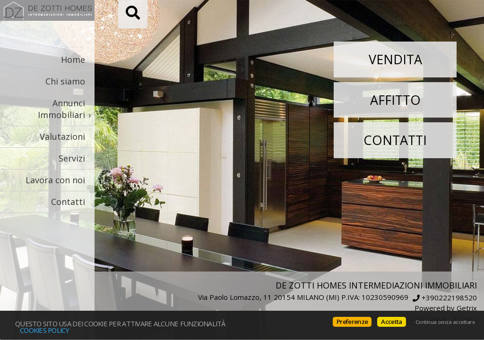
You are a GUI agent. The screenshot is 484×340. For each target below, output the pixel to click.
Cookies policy (44, 330)
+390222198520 (449, 298)
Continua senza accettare (445, 322)
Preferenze (352, 321)
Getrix (467, 308)
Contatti (68, 201)
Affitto (395, 100)
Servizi (72, 158)
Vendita (395, 59)
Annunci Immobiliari (61, 108)
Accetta (391, 321)
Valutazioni (62, 136)
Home (73, 59)
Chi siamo (65, 81)
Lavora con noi (55, 180)
